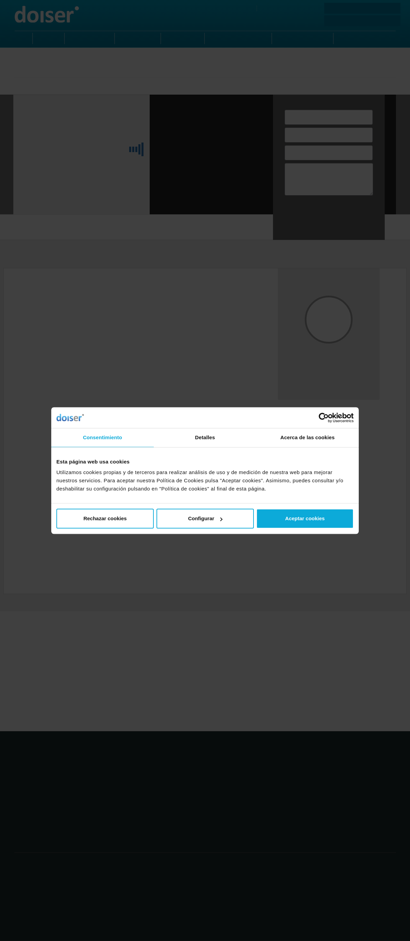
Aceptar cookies (305, 518)
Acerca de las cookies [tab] (308, 437)
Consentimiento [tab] (102, 437)
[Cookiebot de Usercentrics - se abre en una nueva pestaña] (324, 418)
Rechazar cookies (105, 518)
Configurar (205, 518)
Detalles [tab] (205, 437)
